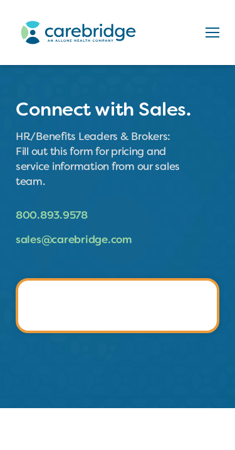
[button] (212, 33)
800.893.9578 (52, 215)
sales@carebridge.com (74, 239)
